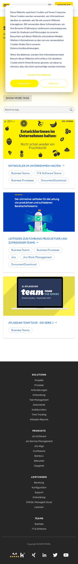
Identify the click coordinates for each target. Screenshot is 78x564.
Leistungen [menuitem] (39, 477)
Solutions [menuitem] (39, 375)
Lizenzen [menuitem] (39, 507)
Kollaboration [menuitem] (39, 410)
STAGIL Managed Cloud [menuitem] (39, 502)
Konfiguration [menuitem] (39, 488)
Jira (13, 257)
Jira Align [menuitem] (39, 446)
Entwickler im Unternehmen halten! (36, 166)
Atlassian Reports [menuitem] (39, 420)
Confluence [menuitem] (39, 451)
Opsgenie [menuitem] (39, 466)
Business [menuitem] (39, 524)
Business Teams (20, 173)
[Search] (39, 109)
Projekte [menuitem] (39, 380)
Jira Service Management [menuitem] (39, 441)
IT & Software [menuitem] (39, 529)
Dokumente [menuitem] (39, 405)
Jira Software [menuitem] (39, 436)
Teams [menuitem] (39, 518)
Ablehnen (54, 83)
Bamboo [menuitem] (39, 456)
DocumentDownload (53, 180)
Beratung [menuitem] (39, 483)
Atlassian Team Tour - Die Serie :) (32, 323)
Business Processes (22, 180)
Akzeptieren (24, 83)
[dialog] (39, 48)
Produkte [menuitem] (39, 431)
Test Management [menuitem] (39, 400)
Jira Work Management (37, 257)
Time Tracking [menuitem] (39, 415)
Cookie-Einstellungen (39, 74)
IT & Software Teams (49, 173)
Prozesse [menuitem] (39, 385)
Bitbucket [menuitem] (39, 461)
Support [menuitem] (39, 492)
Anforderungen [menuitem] (39, 390)
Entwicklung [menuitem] (39, 395)
